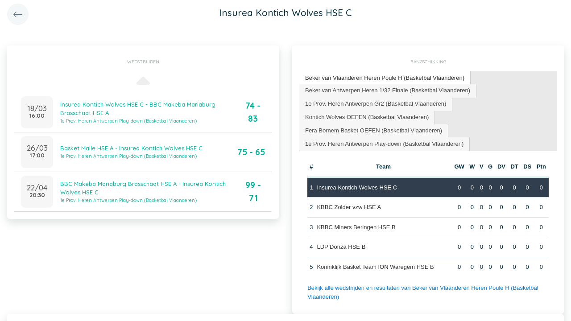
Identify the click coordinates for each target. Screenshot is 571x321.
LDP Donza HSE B (341, 246)
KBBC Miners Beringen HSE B (356, 227)
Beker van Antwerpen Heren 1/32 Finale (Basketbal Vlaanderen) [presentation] (387, 90)
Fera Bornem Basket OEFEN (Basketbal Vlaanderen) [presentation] (373, 130)
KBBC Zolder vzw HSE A (349, 207)
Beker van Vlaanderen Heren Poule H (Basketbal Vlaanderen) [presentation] (384, 77)
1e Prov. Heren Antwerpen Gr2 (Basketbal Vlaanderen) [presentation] (375, 103)
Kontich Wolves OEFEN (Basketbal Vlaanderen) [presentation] (367, 117)
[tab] (385, 78)
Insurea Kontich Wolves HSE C (357, 187)
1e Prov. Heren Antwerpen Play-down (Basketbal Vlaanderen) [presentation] (384, 143)
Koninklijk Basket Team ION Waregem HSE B (375, 266)
